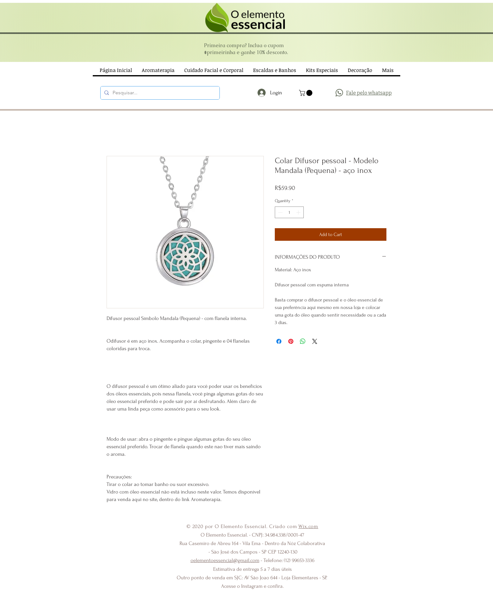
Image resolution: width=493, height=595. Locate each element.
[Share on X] (315, 341)
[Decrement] (280, 212)
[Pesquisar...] (159, 92)
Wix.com (308, 526)
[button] (306, 93)
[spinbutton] (289, 212)
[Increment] (299, 212)
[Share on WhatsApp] (303, 341)
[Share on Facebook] (279, 341)
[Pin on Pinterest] (291, 341)
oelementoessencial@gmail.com (225, 560)
